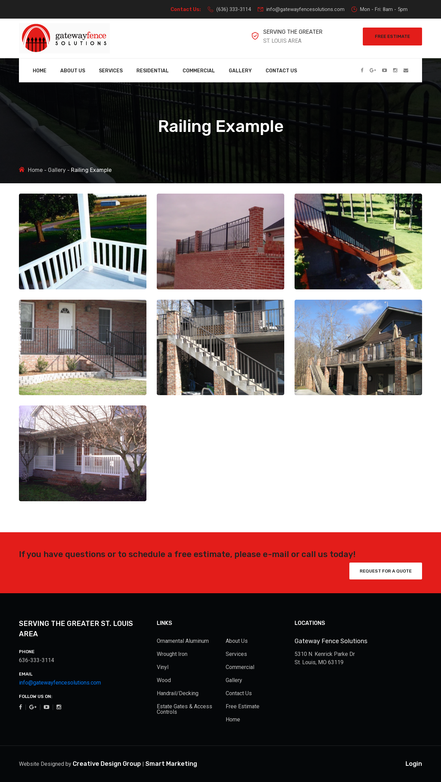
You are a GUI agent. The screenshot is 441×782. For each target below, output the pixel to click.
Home (40, 71)
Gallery (240, 71)
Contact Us (281, 71)
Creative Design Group (107, 764)
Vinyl (162, 667)
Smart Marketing (171, 764)
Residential (152, 71)
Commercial (199, 71)
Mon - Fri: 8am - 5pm (379, 9)
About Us (72, 71)
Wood (164, 680)
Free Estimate (392, 36)
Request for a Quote (386, 571)
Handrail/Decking (177, 693)
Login (414, 764)
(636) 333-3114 (229, 9)
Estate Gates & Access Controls (184, 709)
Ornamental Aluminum (183, 641)
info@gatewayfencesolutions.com (301, 9)
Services (111, 71)
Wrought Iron (172, 654)
